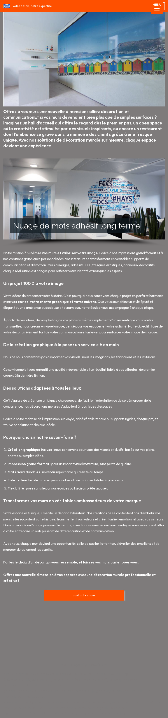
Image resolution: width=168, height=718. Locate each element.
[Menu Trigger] (157, 8)
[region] (84, 202)
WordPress (99, 664)
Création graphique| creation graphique (35, 679)
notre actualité (38, 696)
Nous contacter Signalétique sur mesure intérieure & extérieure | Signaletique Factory (72, 702)
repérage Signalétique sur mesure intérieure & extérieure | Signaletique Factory (67, 707)
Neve (65, 664)
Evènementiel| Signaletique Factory (32, 685)
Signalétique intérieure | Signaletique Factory (119, 713)
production (154, 702)
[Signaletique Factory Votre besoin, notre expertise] (27, 6)
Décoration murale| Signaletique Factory (105, 679)
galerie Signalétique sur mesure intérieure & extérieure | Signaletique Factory (65, 691)
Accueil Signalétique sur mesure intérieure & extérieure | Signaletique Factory (65, 674)
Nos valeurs (12, 696)
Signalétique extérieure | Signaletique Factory (40, 713)
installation (141, 691)
